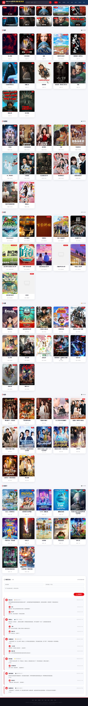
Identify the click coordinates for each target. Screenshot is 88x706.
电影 (59, 2)
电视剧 (63, 2)
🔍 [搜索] (50, 2)
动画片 (79, 2)
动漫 (72, 2)
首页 (55, 2)
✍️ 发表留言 (79, 594)
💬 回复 (10, 603)
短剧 (75, 2)
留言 (84, 2)
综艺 (68, 2)
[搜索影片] (37, 2)
